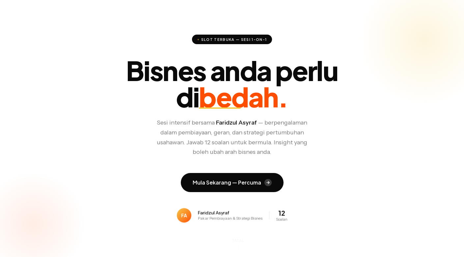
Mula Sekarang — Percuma (232, 182)
